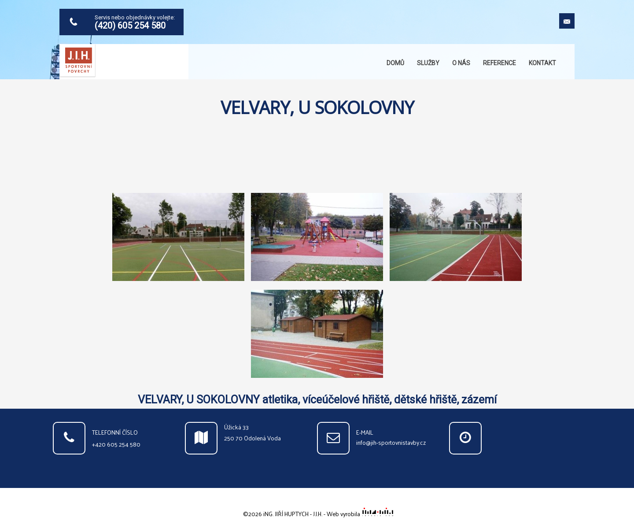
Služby (428, 62)
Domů (395, 62)
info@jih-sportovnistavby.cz (391, 442)
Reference (499, 62)
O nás (461, 62)
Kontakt (542, 62)
